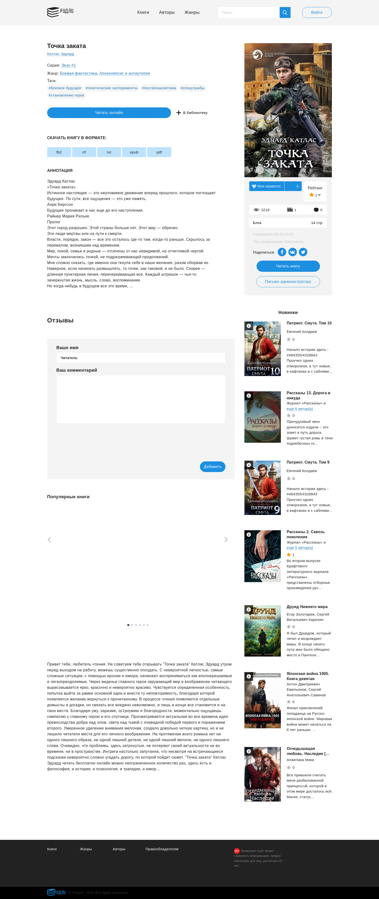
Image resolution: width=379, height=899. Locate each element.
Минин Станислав (130, 586)
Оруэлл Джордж (197, 589)
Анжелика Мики (300, 760)
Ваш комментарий (76, 370)
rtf (92, 152)
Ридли (70, 11)
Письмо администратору (288, 282)
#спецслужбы (193, 88)
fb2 (61, 152)
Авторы (167, 12)
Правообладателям (163, 849)
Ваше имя (67, 347)
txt (123, 152)
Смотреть (66, 595)
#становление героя (66, 95)
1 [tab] (128, 625)
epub (153, 152)
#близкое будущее (65, 88)
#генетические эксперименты (112, 88)
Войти (317, 12)
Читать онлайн (69, 113)
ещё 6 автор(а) (300, 409)
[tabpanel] (70, 554)
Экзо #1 (68, 65)
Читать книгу (288, 266)
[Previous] (47, 540)
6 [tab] (148, 625)
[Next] (228, 540)
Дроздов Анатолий (63, 580)
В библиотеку (122, 113)
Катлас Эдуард (61, 54)
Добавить (206, 467)
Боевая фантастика (78, 73)
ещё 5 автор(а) (300, 548)
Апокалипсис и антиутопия (124, 73)
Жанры (192, 12)
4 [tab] (140, 625)
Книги (143, 12)
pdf (183, 152)
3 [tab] (136, 625)
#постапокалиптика (159, 88)
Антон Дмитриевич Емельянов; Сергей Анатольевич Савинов (306, 689)
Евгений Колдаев (302, 331)
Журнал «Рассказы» (304, 403)
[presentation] (93, 439)
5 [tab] (144, 625)
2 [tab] (132, 625)
